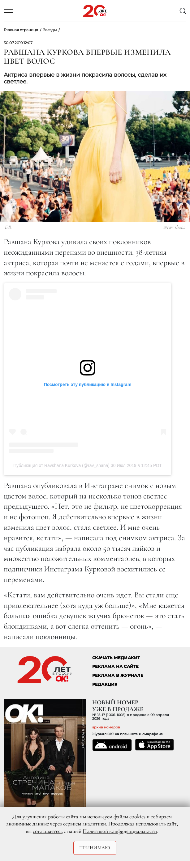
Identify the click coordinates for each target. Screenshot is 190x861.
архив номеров (106, 727)
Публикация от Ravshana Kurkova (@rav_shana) (61, 465)
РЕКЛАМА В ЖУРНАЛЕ (117, 675)
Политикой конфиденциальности (120, 831)
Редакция (105, 684)
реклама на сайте (115, 666)
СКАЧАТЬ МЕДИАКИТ (116, 657)
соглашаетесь (48, 831)
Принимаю (94, 848)
